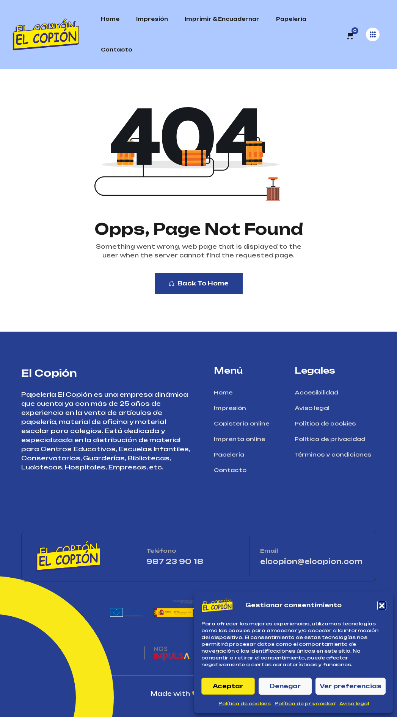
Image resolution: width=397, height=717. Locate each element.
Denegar (285, 686)
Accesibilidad (319, 392)
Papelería (291, 19)
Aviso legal (354, 703)
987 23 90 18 (192, 561)
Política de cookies (244, 703)
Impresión (152, 19)
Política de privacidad (305, 703)
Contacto (116, 50)
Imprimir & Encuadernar (222, 19)
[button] (382, 605)
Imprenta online (242, 439)
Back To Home (199, 283)
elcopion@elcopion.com (311, 561)
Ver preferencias (350, 686)
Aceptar (228, 686)
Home (110, 19)
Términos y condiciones (335, 454)
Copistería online (244, 423)
